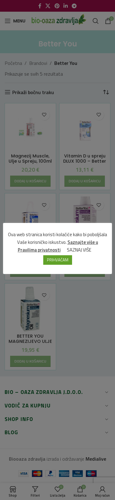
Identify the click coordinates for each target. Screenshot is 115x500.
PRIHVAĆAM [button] (57, 260)
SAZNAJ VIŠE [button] (79, 249)
